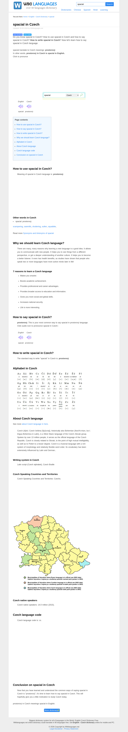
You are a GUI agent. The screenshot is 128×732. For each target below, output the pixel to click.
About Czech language (26, 146)
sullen (44, 226)
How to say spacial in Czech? (29, 129)
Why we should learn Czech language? (33, 137)
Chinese (77, 10)
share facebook (17, 34)
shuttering (36, 226)
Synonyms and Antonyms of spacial (38, 233)
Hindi (95, 10)
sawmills (27, 226)
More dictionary (52, 710)
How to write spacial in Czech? (29, 133)
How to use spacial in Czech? (29, 124)
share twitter (27, 34)
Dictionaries (66, 10)
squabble (52, 226)
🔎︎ (81, 94)
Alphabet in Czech (24, 142)
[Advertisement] (64, 77)
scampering (18, 226)
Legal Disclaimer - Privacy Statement (64, 729)
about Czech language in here (35, 424)
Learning (104, 10)
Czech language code (26, 150)
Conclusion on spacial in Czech (30, 155)
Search (109, 4)
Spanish (87, 10)
